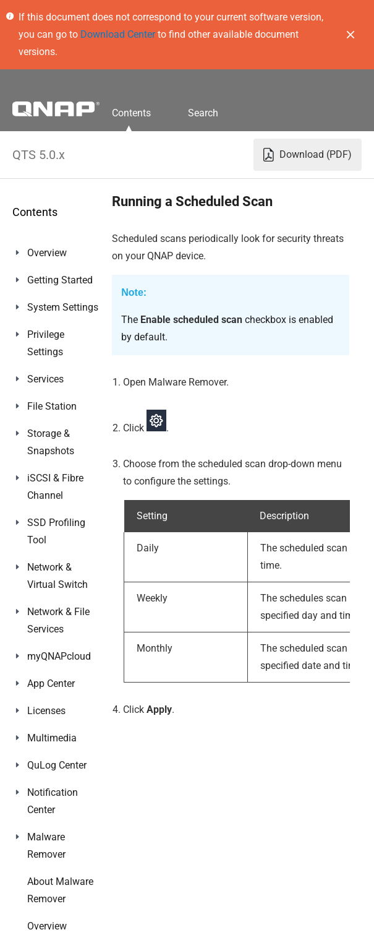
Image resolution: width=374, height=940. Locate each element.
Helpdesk (47, 881)
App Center (51, 683)
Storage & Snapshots (50, 442)
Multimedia (52, 738)
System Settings (62, 307)
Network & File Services (58, 620)
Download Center (117, 34)
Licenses (46, 711)
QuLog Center (57, 765)
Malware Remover (46, 845)
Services (45, 379)
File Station (52, 406)
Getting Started (60, 280)
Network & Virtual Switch (57, 575)
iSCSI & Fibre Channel (55, 486)
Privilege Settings (45, 343)
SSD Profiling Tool (56, 531)
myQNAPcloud (59, 656)
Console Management (56, 917)
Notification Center (52, 801)
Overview (47, 253)
